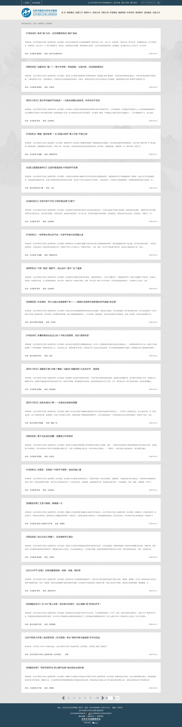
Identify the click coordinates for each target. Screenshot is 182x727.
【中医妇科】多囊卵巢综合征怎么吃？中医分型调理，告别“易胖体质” (57, 335)
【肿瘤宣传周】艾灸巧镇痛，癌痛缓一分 (43, 503)
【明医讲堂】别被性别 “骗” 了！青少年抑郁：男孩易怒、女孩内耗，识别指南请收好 (64, 67)
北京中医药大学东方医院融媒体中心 (101, 2)
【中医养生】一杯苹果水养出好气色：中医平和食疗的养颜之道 (54, 235)
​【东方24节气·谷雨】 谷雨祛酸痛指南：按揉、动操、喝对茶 (53, 570)
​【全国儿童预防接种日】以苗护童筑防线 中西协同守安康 (51, 167)
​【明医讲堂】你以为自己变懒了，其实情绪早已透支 (49, 537)
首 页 (63, 13)
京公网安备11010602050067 (100, 713)
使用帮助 (100, 716)
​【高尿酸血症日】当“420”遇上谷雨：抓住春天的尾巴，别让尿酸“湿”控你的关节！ (63, 604)
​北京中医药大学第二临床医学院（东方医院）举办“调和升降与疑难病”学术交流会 (62, 637)
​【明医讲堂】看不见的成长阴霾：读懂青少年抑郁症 (49, 436)
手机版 (118, 2)
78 (97, 698)
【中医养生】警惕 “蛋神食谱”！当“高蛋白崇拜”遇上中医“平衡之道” (56, 134)
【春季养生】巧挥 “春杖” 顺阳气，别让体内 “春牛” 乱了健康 (53, 268)
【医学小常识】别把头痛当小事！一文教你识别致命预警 (51, 402)
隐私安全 (91, 716)
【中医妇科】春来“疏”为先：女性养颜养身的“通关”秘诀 (51, 33)
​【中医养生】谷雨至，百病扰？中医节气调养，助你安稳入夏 (53, 470)
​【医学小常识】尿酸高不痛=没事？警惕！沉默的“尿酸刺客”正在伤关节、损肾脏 (62, 369)
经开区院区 (36, 3)
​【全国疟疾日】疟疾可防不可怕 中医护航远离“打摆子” (50, 201)
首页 (34, 23)
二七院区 (26, 3)
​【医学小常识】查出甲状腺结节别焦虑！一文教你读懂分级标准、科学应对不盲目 (62, 100)
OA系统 (126, 2)
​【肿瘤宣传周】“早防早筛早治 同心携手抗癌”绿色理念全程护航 (54, 668)
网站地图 (82, 716)
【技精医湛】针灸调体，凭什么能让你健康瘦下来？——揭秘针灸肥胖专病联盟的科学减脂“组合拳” (71, 302)
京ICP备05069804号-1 (78, 713)
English (135, 2)
